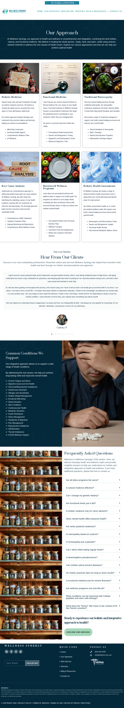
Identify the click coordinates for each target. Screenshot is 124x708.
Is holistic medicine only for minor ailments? (87, 511)
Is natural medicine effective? (80, 488)
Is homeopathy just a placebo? (80, 542)
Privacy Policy (25, 703)
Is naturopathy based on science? (82, 534)
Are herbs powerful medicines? (81, 526)
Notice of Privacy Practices (77, 703)
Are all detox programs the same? (82, 480)
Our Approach (52, 11)
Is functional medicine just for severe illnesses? (88, 580)
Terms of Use (57, 703)
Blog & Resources (97, 11)
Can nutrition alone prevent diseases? (84, 565)
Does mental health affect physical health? (86, 519)
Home (40, 11)
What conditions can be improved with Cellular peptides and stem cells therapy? (88, 597)
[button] (93, 480)
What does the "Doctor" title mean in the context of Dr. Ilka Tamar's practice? (92, 607)
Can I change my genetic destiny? (82, 495)
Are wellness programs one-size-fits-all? (85, 588)
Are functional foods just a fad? (81, 503)
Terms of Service (41, 703)
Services (80, 11)
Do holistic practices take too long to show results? (90, 573)
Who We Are (67, 11)
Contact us (116, 11)
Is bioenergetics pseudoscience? (82, 557)
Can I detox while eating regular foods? (85, 549)
